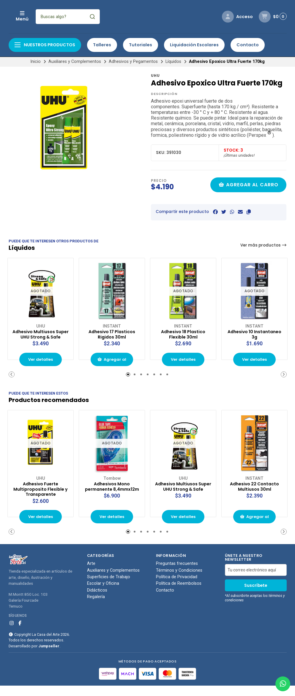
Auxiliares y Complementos (74, 61)
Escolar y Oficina (103, 594)
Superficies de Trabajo (108, 587)
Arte (91, 574)
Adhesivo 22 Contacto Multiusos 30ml (255, 492)
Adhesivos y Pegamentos (133, 61)
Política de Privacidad (176, 587)
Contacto (247, 45)
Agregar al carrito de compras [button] (112, 366)
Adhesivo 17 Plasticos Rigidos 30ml (112, 333)
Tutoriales (140, 45)
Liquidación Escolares (194, 45)
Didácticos (97, 600)
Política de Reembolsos (178, 594)
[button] (249, 211)
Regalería (96, 607)
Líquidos (173, 61)
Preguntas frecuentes (177, 574)
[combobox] (107, 16)
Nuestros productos (45, 45)
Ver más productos (263, 245)
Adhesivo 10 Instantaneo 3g (254, 333)
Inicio (35, 61)
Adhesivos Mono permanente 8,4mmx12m (112, 492)
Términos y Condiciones (179, 581)
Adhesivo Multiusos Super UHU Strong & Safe (41, 335)
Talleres (102, 45)
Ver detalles (40, 364)
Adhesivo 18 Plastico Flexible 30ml (183, 333)
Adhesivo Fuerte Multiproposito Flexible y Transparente (40, 495)
